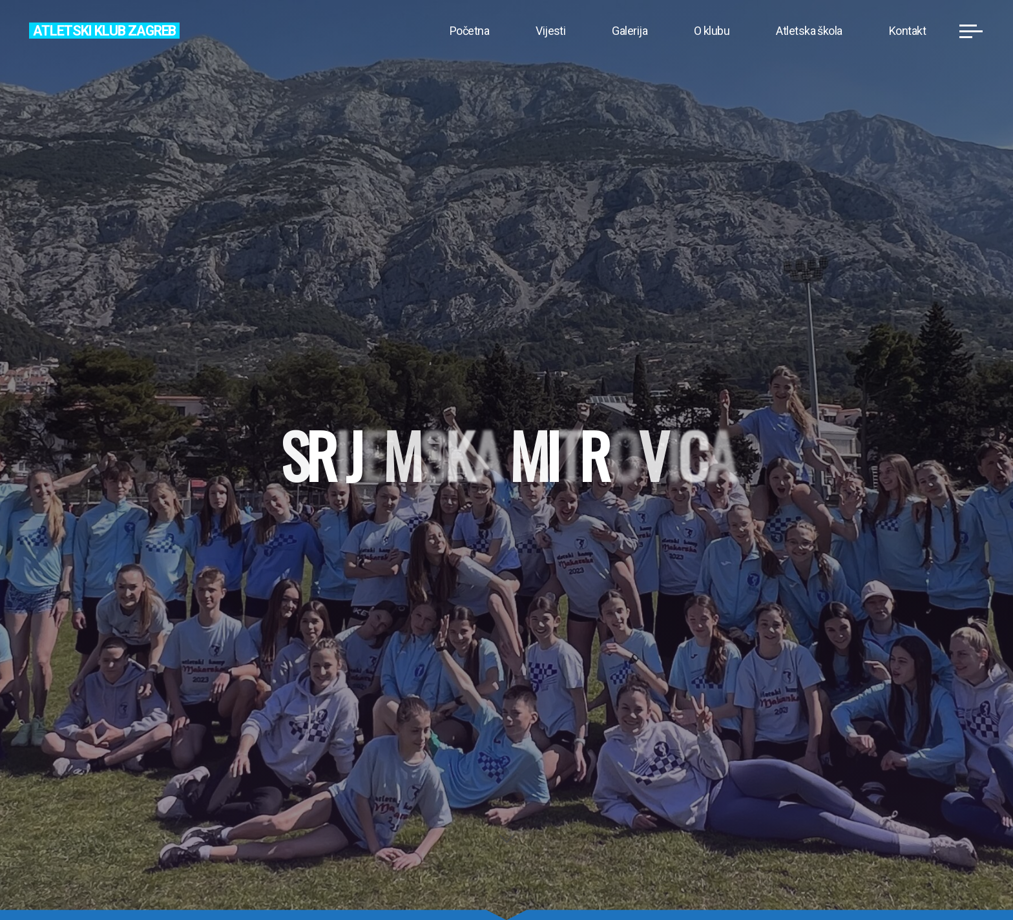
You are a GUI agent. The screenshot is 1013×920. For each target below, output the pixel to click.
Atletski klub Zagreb (104, 30)
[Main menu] (971, 31)
